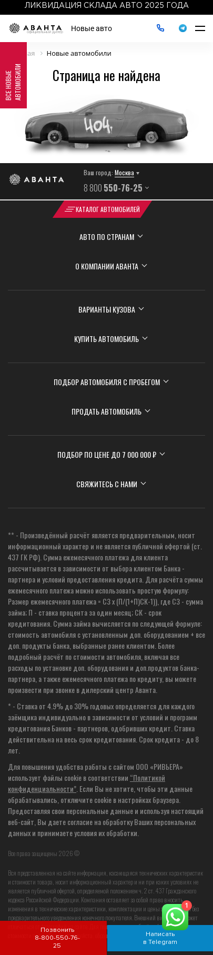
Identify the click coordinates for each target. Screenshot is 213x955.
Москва (124, 172)
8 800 (113, 188)
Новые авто (91, 28)
